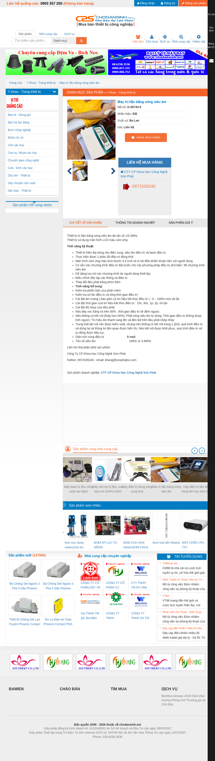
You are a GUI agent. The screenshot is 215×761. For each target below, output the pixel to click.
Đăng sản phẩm (194, 3)
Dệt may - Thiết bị (19, 190)
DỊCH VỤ (169, 689)
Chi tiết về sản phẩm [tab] (85, 222)
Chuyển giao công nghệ (23, 160)
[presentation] (194, 451)
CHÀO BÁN (70, 689)
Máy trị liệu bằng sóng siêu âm (79, 82)
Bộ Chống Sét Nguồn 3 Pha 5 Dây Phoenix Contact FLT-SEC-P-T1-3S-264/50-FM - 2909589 (24, 586)
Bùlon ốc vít (15, 137)
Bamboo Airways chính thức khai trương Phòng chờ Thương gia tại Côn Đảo (184, 700)
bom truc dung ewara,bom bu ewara (74, 545)
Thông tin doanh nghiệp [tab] (135, 222)
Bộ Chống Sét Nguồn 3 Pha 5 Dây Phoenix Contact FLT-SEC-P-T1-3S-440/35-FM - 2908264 (58, 586)
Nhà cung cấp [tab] (48, 34)
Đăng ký (168, 3)
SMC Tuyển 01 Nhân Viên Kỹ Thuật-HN (184, 579)
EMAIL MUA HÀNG (146, 137)
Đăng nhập (146, 3)
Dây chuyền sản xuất (21, 183)
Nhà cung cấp (181, 39)
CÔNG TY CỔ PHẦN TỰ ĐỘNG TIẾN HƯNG (115, 585)
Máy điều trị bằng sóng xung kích (137, 489)
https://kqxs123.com (127, 743)
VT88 (166, 595)
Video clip (199, 39)
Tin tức (211, 14)
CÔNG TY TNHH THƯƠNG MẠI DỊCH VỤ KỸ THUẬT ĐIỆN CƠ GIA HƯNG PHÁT (115, 616)
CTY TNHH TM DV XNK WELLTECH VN (139, 585)
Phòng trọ (80, 743)
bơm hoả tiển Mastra (166, 542)
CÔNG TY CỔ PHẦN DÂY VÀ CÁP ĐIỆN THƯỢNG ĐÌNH (90, 585)
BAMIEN (16, 689)
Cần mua (152, 39)
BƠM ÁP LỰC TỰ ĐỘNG (105, 545)
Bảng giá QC (211, 45)
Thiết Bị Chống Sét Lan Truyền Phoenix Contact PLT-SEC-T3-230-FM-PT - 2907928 (24, 622)
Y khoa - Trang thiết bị (41, 82)
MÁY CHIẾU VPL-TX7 (193, 545)
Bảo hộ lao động (18, 122)
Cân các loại (16, 145)
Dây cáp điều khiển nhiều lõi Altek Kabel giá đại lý (184, 628)
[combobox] (75, 41)
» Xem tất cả (195, 563)
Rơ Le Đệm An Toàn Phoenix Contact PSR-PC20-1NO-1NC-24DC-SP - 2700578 (58, 622)
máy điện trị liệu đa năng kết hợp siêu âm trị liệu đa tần (195, 489)
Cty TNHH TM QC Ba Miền (90, 616)
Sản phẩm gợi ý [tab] (181, 222)
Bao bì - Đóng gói (19, 114)
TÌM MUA (119, 689)
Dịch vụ (165, 39)
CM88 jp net (170, 563)
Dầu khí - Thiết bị (19, 175)
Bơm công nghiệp (19, 130)
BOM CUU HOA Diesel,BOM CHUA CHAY (135, 545)
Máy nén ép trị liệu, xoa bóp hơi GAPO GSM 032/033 (107, 489)
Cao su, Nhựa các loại (22, 152)
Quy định (211, 29)
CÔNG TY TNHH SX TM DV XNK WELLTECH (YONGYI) (140, 616)
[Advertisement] (136, 412)
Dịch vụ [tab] (69, 34)
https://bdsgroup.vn (101, 743)
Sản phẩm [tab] (25, 34)
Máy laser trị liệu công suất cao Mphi (78, 489)
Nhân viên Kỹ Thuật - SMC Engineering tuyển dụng (184, 612)
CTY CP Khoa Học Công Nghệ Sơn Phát (144, 174)
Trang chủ (15, 82)
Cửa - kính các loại (20, 168)
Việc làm (138, 39)
